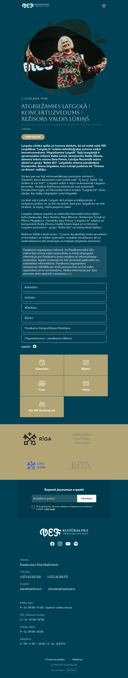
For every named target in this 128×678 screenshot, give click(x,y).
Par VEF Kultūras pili (42, 407)
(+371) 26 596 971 (57, 576)
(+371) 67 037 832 (30, 576)
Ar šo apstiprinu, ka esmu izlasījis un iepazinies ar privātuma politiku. (64, 507)
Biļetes (29, 318)
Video (86, 386)
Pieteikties (86, 498)
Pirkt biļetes (33, 136)
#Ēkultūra (31, 308)
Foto (42, 386)
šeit (69, 273)
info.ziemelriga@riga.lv (61, 588)
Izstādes (30, 298)
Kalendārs (31, 287)
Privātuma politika (55, 659)
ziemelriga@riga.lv (31, 588)
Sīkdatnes (77, 659)
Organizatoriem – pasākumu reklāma (48, 338)
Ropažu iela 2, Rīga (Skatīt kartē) (39, 564)
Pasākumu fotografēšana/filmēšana (47, 328)
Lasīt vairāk (49, 509)
